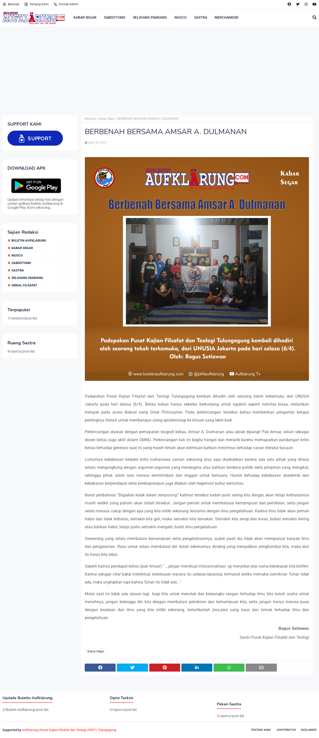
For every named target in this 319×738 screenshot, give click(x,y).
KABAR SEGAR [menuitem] (85, 17)
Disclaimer (309, 730)
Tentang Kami (36, 4)
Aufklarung (30, 730)
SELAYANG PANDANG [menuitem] (150, 17)
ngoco (17, 255)
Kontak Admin (66, 4)
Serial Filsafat (24, 285)
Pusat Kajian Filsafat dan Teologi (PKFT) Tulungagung (78, 730)
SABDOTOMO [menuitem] (114, 17)
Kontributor (286, 730)
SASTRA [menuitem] (200, 17)
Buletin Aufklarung (28, 240)
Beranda (10, 4)
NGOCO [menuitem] (180, 17)
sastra (17, 270)
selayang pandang (27, 278)
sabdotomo (21, 263)
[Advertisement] (152, 70)
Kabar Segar (22, 248)
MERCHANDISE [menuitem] (227, 17)
